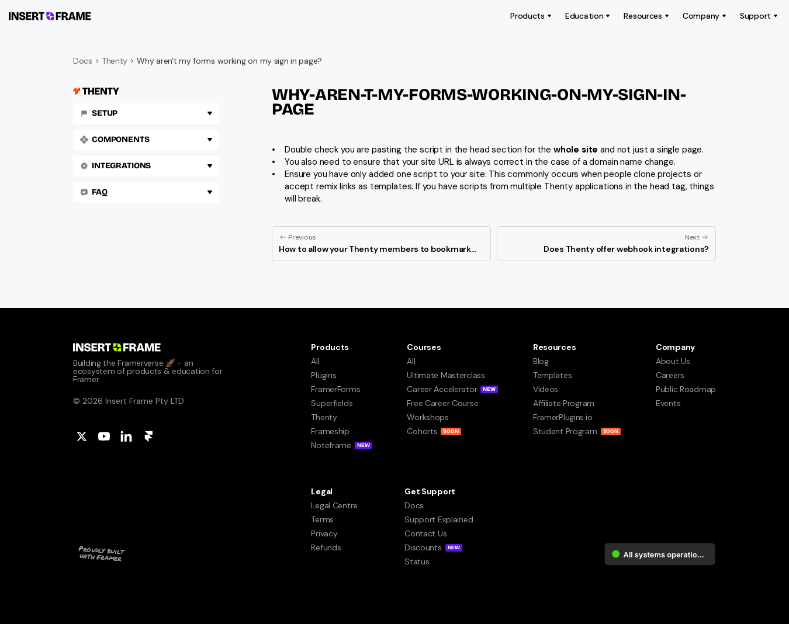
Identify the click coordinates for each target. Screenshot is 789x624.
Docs (82, 61)
